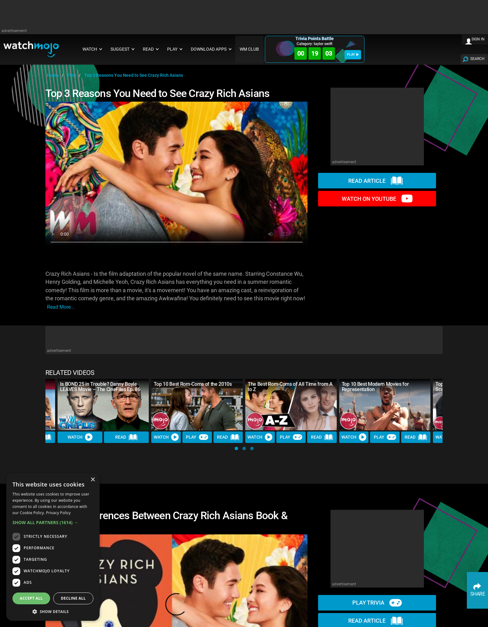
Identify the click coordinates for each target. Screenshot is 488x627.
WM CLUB (249, 49)
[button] (236, 448)
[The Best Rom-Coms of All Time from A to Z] (291, 404)
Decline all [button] (73, 598)
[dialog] (53, 547)
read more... (60, 307)
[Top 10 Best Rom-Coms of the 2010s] (197, 404)
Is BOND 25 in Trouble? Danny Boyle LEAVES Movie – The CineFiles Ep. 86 (100, 386)
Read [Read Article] (126, 438)
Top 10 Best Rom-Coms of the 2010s (193, 384)
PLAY (353, 55)
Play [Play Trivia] (197, 437)
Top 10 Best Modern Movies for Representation (375, 386)
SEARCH (477, 59)
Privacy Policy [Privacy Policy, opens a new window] (58, 512)
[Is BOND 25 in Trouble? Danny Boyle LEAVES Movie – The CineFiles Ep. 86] (103, 404)
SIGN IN (478, 39)
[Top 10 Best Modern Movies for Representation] (385, 404)
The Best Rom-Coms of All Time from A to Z (290, 386)
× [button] (92, 479)
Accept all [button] (31, 598)
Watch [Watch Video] (80, 437)
